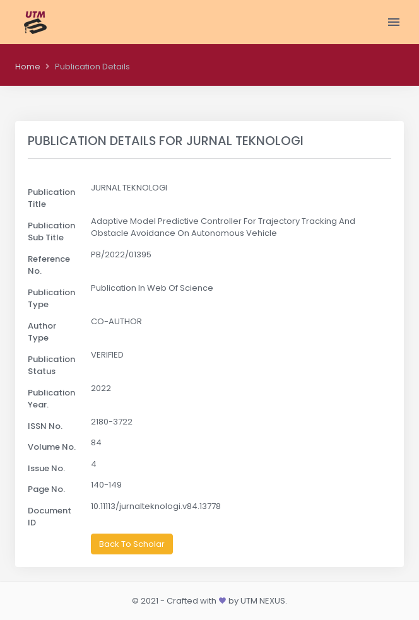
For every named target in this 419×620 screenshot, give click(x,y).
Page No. (46, 489)
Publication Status (51, 365)
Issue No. (46, 468)
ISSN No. (45, 426)
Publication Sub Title (51, 231)
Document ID (49, 517)
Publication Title (51, 198)
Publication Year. (51, 399)
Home (27, 67)
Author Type (42, 332)
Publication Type (51, 298)
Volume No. (52, 447)
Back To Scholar (132, 544)
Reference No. (49, 265)
